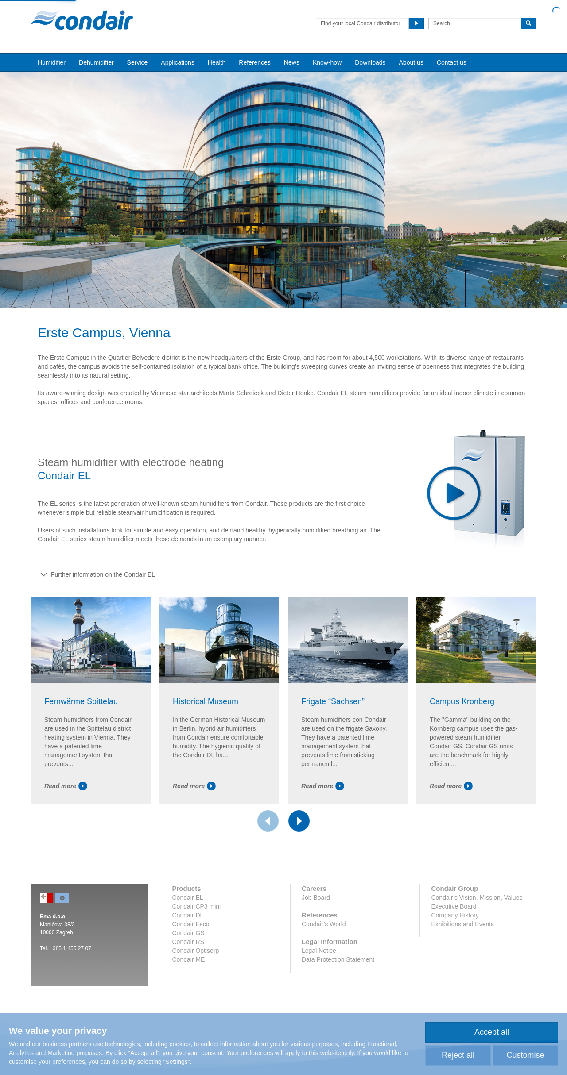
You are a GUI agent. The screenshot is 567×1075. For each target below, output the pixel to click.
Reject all (458, 1055)
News (291, 62)
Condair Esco (191, 924)
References (255, 62)
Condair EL (187, 897)
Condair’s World (324, 924)
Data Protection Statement (338, 959)
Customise (525, 1055)
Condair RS (188, 941)
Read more (65, 786)
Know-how (327, 62)
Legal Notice (319, 950)
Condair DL (188, 915)
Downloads (370, 62)
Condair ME (188, 959)
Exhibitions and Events (462, 924)
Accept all (491, 1032)
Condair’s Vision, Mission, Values (476, 897)
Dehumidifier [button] (96, 62)
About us (411, 62)
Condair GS (188, 932)
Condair (82, 20)
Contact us (451, 62)
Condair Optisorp (195, 950)
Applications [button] (177, 62)
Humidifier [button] (52, 62)
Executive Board (453, 906)
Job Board (316, 897)
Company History (454, 915)
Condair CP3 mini (196, 906)
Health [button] (216, 62)
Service (137, 62)
